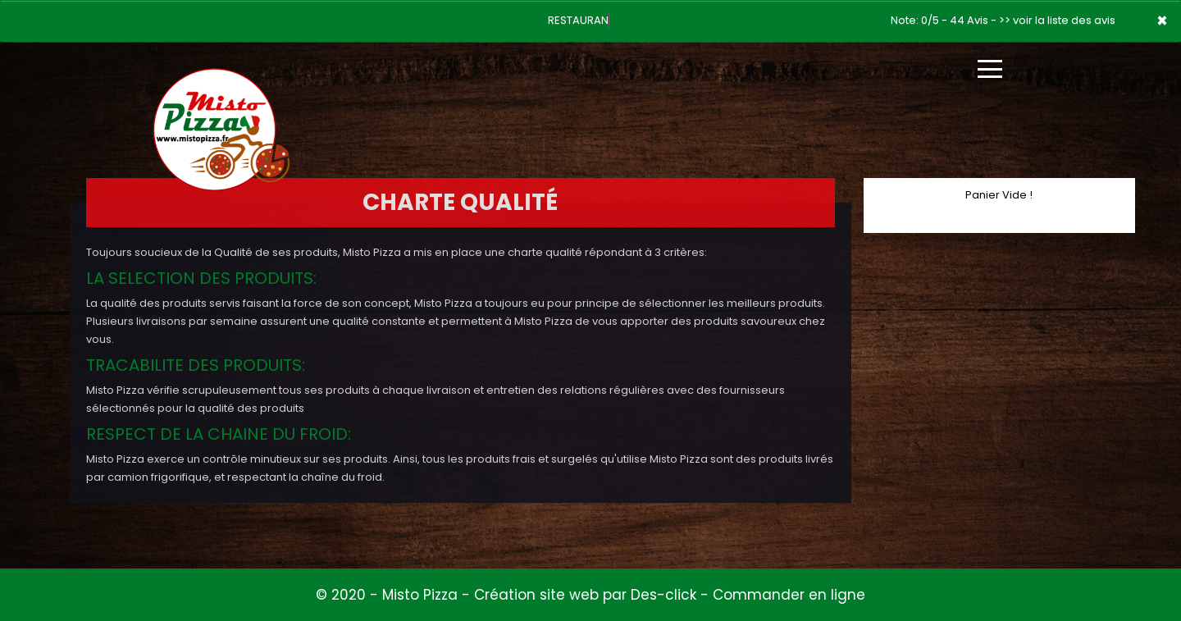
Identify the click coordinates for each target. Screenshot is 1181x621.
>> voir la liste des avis (1057, 20)
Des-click (663, 595)
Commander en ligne (789, 595)
